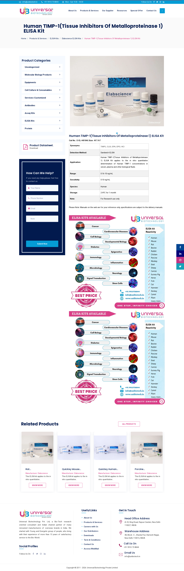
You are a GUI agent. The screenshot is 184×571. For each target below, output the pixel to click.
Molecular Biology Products (38, 75)
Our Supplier (107, 10)
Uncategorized (32, 67)
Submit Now (42, 244)
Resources (122, 10)
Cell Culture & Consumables (38, 90)
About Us (72, 10)
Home (23, 38)
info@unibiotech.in (29, 2)
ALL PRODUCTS (129, 424)
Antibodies (30, 105)
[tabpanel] (117, 91)
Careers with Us (91, 526)
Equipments (30, 82)
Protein (28, 128)
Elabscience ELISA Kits (71, 38)
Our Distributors (91, 531)
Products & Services (89, 10)
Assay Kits (30, 113)
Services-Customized (35, 98)
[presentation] (42, 229)
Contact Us (151, 10)
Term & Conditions (92, 540)
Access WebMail (91, 549)
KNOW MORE (37, 485)
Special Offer (136, 10)
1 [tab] (117, 133)
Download (34, 148)
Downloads (89, 535)
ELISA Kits (54, 38)
